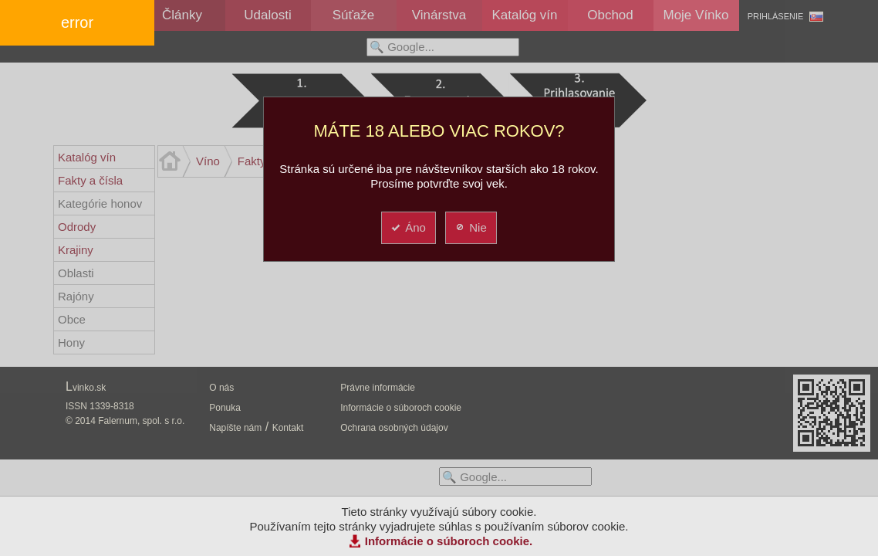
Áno (408, 227)
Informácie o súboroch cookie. (449, 541)
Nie (470, 227)
